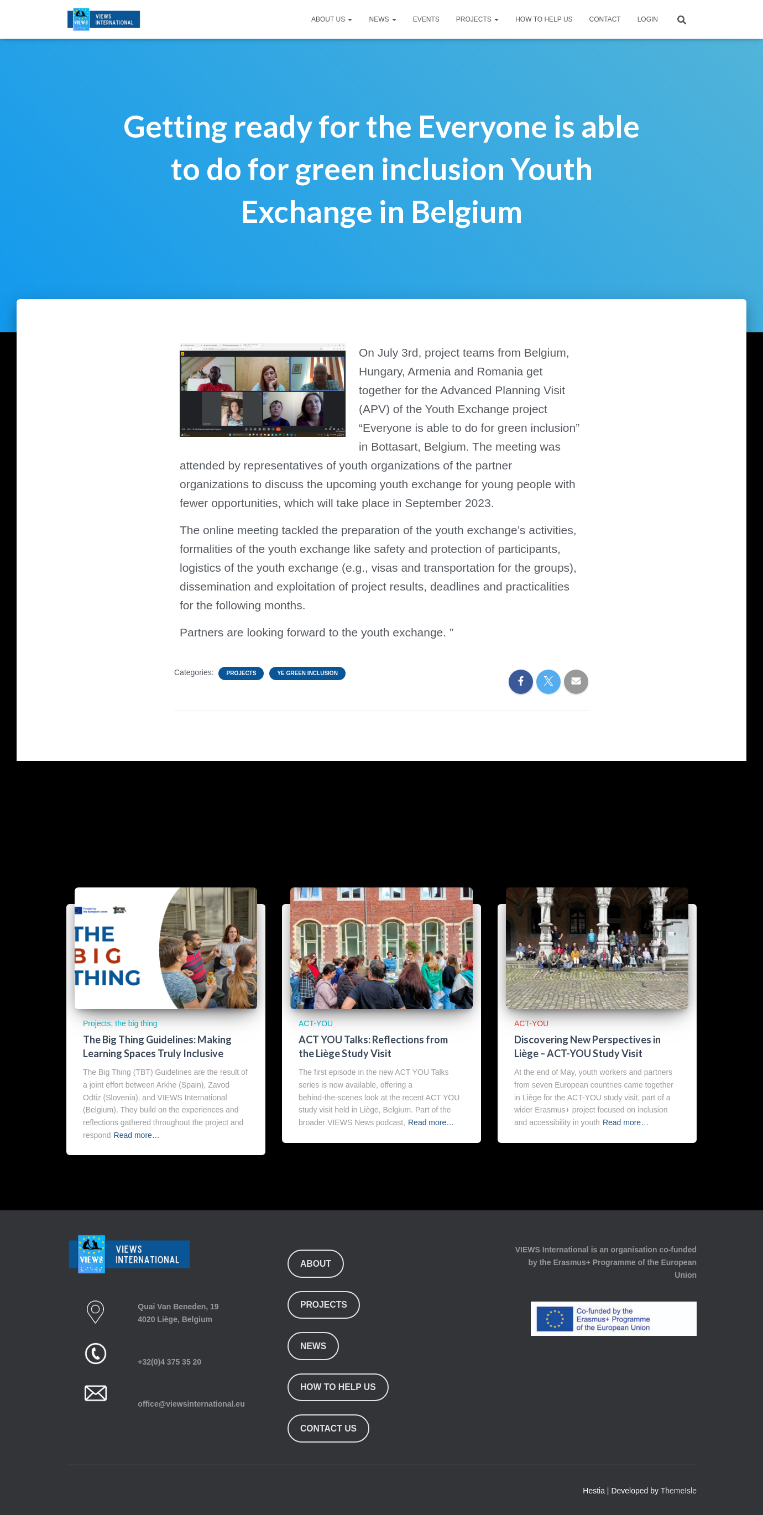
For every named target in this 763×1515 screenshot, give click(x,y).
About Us (331, 19)
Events (426, 19)
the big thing (136, 1023)
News (382, 19)
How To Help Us (543, 19)
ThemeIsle (679, 1490)
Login (647, 19)
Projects (477, 19)
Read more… (137, 1135)
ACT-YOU (316, 1023)
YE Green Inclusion (307, 673)
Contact (605, 19)
